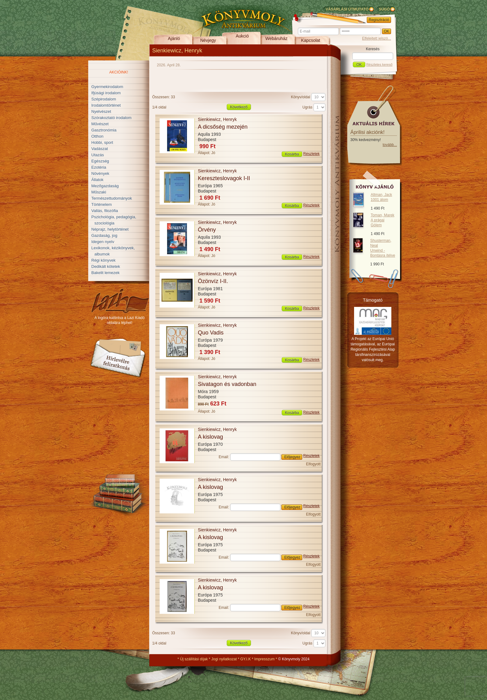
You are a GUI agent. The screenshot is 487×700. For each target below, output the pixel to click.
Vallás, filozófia (104, 210)
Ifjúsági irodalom (106, 93)
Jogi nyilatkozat (224, 659)
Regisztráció (379, 20)
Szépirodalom (103, 99)
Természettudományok (111, 198)
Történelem (101, 204)
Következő (239, 107)
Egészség (100, 161)
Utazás (97, 155)
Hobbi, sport (102, 142)
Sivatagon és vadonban (227, 384)
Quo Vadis (211, 332)
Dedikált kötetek (105, 266)
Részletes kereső (379, 64)
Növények (100, 173)
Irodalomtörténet (106, 105)
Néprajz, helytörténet (110, 229)
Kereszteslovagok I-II (224, 178)
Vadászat (99, 148)
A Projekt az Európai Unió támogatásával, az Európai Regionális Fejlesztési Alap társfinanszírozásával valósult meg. (373, 349)
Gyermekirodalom (107, 86)
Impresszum (264, 659)
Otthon (97, 136)
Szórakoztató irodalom (111, 117)
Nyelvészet (101, 111)
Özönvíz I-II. (213, 281)
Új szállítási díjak (194, 659)
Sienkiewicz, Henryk (217, 119)
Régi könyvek (103, 260)
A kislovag (210, 436)
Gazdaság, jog (104, 235)
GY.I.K (245, 659)
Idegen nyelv (102, 241)
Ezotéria (98, 167)
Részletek (311, 154)
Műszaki (98, 192)
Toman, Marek (382, 220)
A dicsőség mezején (223, 126)
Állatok (97, 179)
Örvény (207, 229)
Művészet (100, 124)
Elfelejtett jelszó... (376, 38)
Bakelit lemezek (105, 272)
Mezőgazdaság (105, 186)
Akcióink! (118, 72)
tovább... (390, 145)
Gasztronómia (103, 130)
